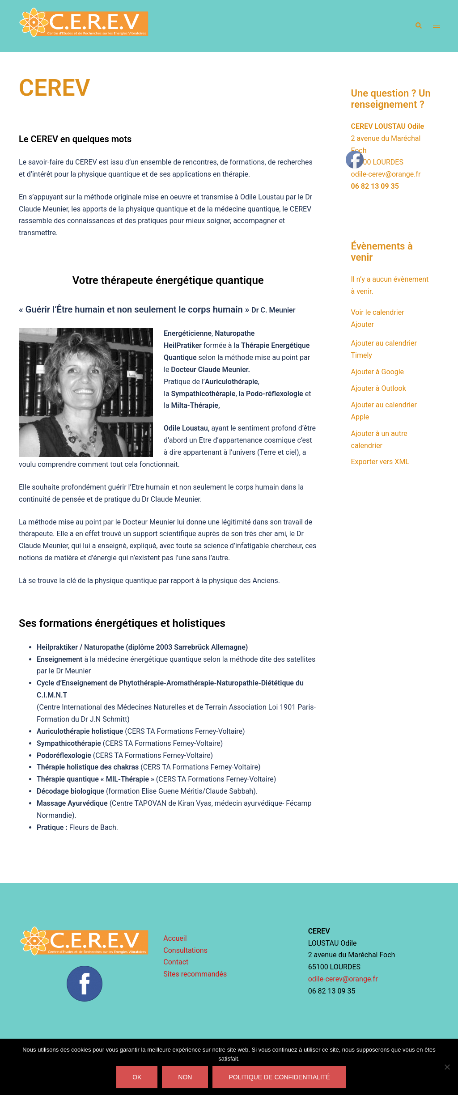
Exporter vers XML (380, 461)
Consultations (185, 950)
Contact (175, 962)
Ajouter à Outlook (378, 388)
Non (185, 1077)
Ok (136, 1077)
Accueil (175, 938)
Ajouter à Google (377, 372)
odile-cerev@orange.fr (386, 174)
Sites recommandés (195, 974)
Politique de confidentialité (279, 1077)
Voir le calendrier (377, 312)
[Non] (446, 1066)
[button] (418, 26)
